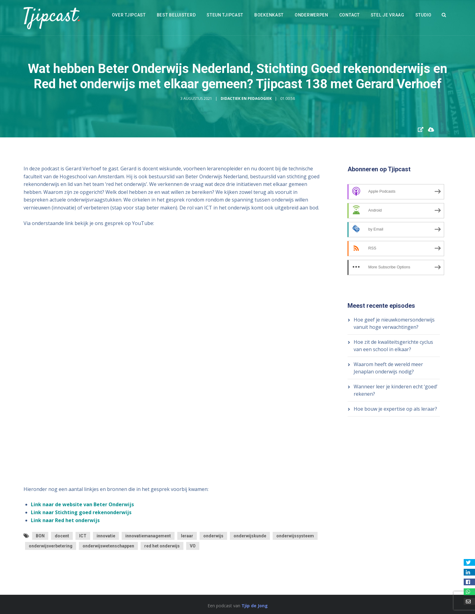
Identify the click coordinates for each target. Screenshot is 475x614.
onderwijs (213, 535)
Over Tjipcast (129, 15)
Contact (349, 15)
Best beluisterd (176, 15)
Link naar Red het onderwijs (65, 520)
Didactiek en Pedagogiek (246, 98)
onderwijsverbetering (50, 545)
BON (40, 535)
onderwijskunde (250, 535)
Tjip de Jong (254, 606)
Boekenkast (269, 15)
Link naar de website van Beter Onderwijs (82, 504)
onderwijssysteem (295, 535)
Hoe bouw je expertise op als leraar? (395, 408)
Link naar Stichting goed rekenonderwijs (81, 512)
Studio (423, 15)
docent (62, 535)
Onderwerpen (311, 15)
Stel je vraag (387, 15)
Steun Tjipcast (225, 15)
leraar (187, 535)
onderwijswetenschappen (108, 545)
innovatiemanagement (148, 535)
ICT (83, 535)
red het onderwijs (162, 545)
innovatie (106, 535)
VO (193, 545)
